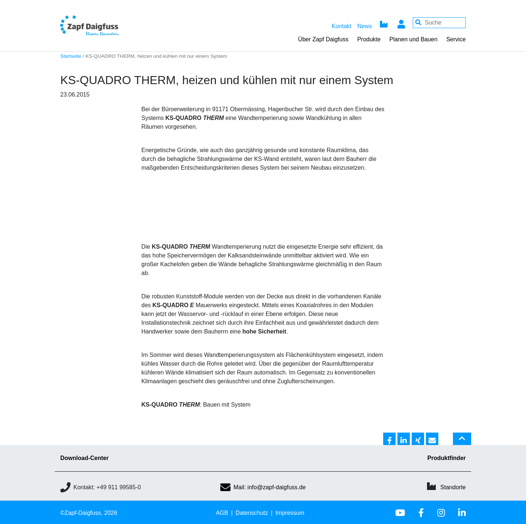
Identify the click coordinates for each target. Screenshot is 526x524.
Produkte (369, 39)
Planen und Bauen (413, 39)
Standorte (453, 487)
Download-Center (84, 458)
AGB (222, 513)
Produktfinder (446, 458)
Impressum (289, 513)
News (364, 26)
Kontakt (341, 26)
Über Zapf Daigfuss (323, 39)
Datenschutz (252, 513)
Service (456, 39)
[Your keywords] (439, 22)
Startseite (70, 56)
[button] (389, 439)
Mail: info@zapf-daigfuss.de (263, 487)
